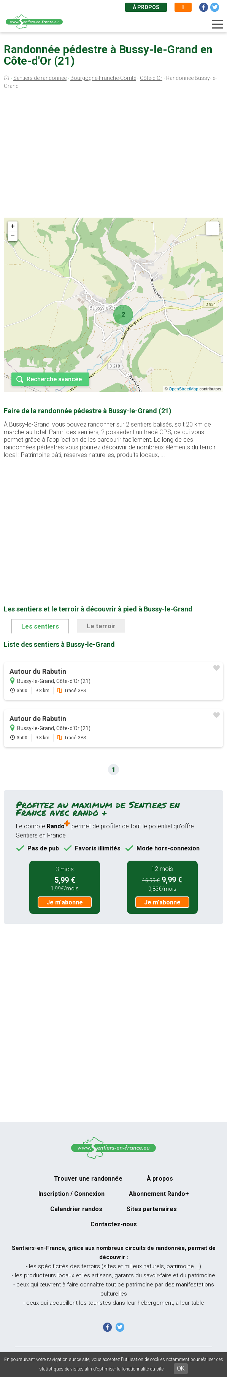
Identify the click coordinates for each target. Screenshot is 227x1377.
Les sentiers (40, 626)
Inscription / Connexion (71, 1193)
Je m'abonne (64, 902)
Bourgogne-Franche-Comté (103, 78)
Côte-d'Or (151, 78)
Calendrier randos (76, 1209)
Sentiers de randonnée (40, 78)
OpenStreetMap (183, 389)
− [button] (13, 236)
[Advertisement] (113, 155)
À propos (146, 7)
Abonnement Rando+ (159, 1193)
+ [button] (13, 226)
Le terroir (101, 626)
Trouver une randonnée (88, 1178)
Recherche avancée (54, 379)
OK (181, 1368)
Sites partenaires (152, 1209)
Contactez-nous (113, 1224)
